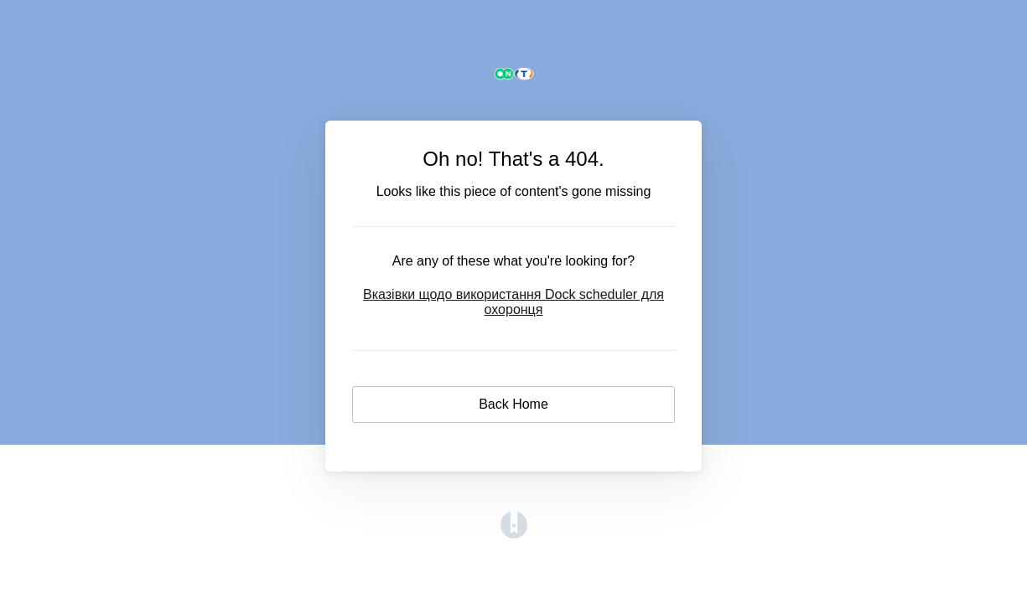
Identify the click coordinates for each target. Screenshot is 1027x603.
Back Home (513, 404)
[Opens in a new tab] (514, 534)
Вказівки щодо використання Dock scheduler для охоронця (513, 302)
